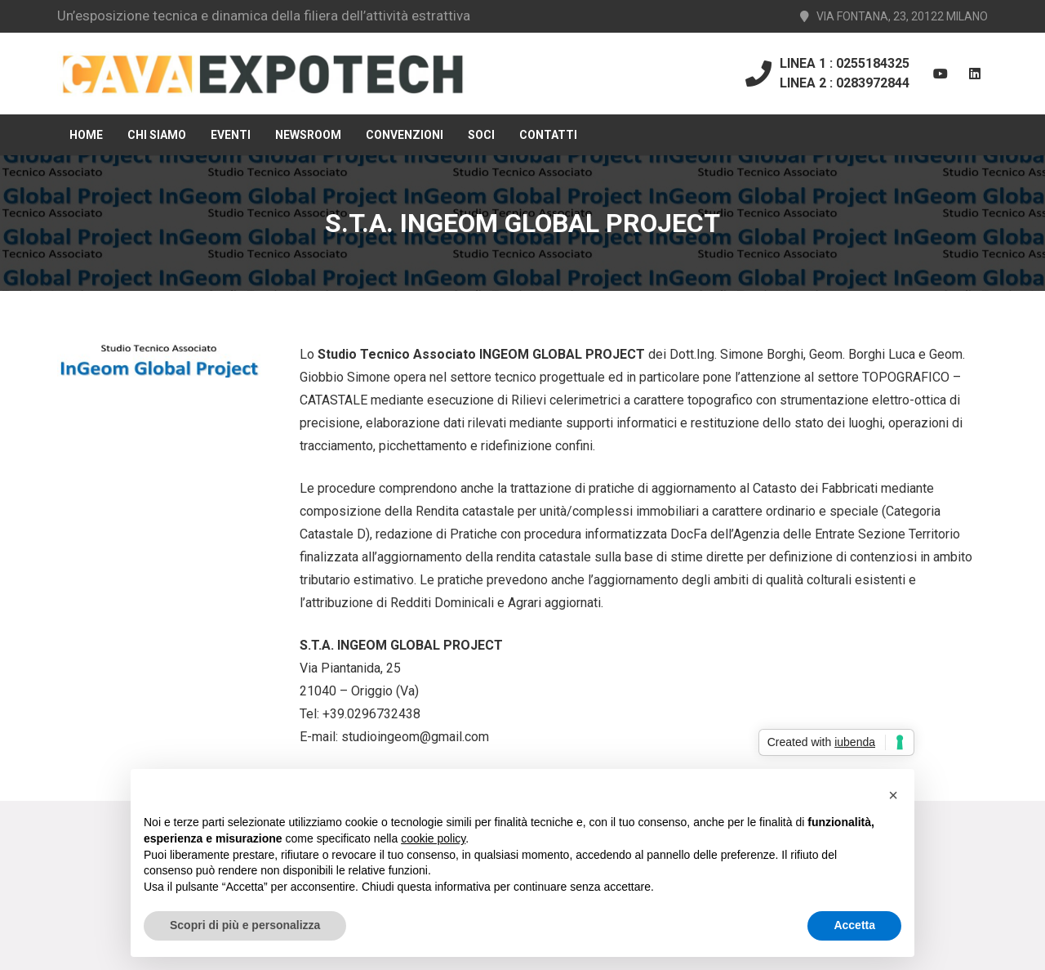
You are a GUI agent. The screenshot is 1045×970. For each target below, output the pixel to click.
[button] (893, 795)
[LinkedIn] (975, 73)
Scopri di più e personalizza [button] (245, 925)
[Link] (262, 73)
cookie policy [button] (433, 838)
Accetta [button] (854, 925)
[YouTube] (940, 73)
